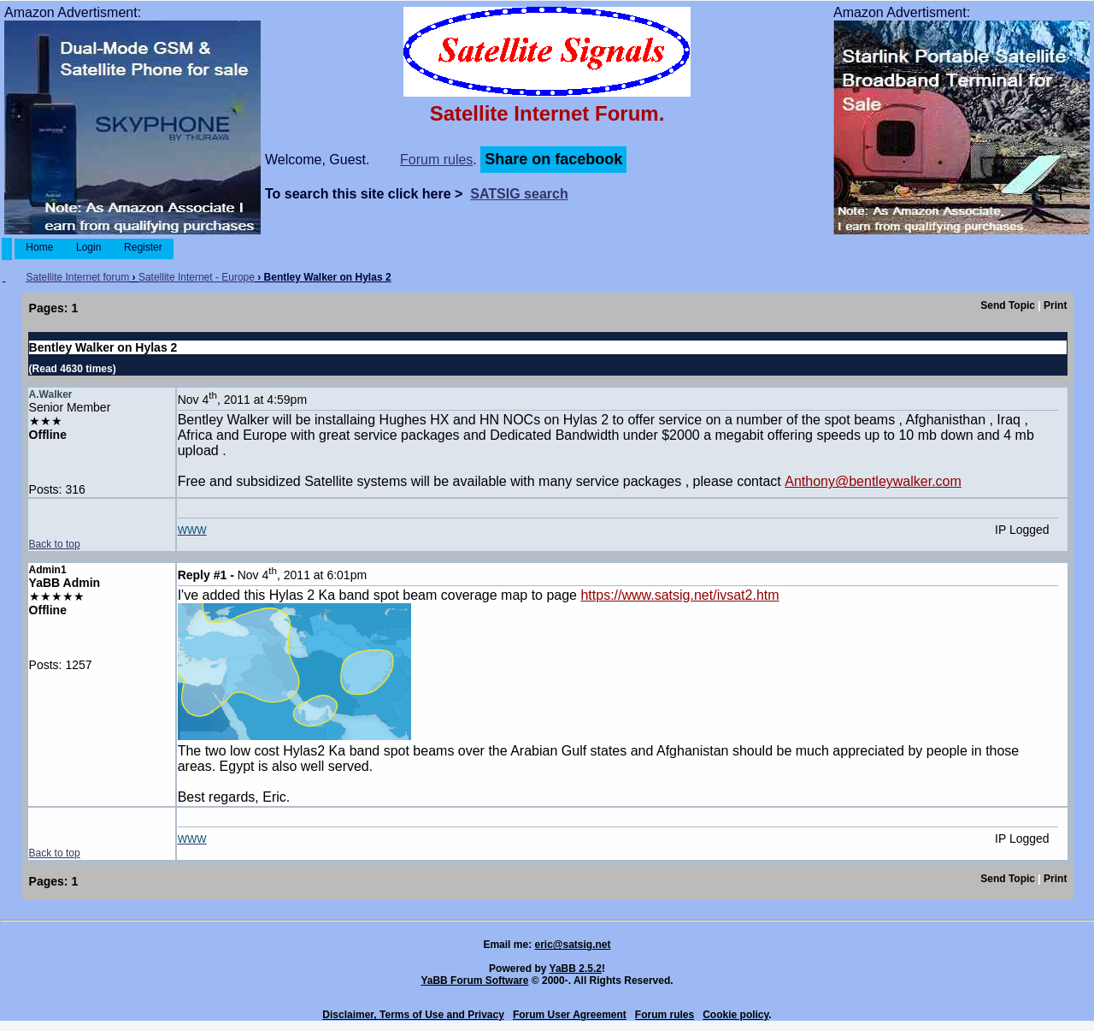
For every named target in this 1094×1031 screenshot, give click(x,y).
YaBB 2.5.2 (576, 969)
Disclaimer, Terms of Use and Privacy (413, 1015)
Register (143, 247)
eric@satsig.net (572, 945)
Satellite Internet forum (77, 277)
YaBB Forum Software (474, 981)
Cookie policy (735, 1015)
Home (40, 247)
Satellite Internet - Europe (196, 277)
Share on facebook (553, 159)
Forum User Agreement (569, 1015)
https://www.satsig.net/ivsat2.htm (679, 595)
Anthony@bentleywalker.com (873, 481)
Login (89, 247)
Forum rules (436, 159)
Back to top (54, 544)
